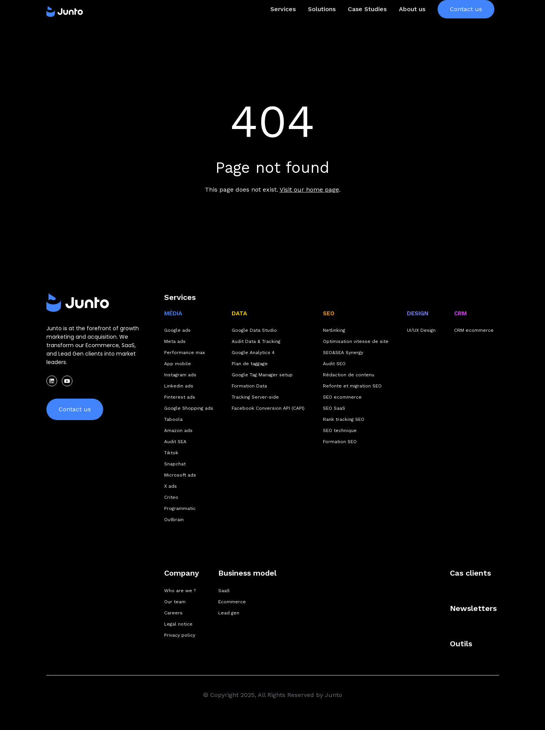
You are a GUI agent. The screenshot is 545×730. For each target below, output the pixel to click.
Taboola (173, 419)
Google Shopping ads (188, 408)
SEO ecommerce (342, 397)
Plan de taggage (250, 363)
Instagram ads (180, 374)
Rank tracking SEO (343, 419)
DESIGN (417, 313)
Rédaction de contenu (348, 374)
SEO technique (340, 430)
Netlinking (334, 330)
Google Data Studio (254, 330)
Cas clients (470, 573)
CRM (460, 313)
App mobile (177, 363)
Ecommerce (232, 601)
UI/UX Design (421, 330)
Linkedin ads (178, 386)
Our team (175, 601)
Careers (173, 613)
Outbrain (174, 519)
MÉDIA (173, 313)
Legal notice (178, 624)
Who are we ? (180, 590)
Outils (461, 643)
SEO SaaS (334, 408)
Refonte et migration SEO (352, 386)
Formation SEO (340, 441)
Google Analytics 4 (253, 352)
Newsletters (473, 608)
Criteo (171, 497)
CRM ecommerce (474, 330)
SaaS (224, 590)
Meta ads (175, 341)
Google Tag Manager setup (262, 374)
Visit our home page (309, 189)
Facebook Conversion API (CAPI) (268, 408)
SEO (328, 313)
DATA (239, 313)
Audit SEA (175, 441)
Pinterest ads (179, 397)
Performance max (184, 352)
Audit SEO (334, 363)
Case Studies (367, 24)
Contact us (466, 24)
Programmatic (180, 508)
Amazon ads (178, 430)
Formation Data (249, 386)
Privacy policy (179, 635)
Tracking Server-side (255, 397)
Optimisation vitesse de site (356, 341)
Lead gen (228, 613)
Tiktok (171, 452)
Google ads (177, 330)
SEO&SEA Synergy (343, 352)
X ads (170, 486)
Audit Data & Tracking (256, 341)
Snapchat (175, 464)
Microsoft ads (180, 475)
